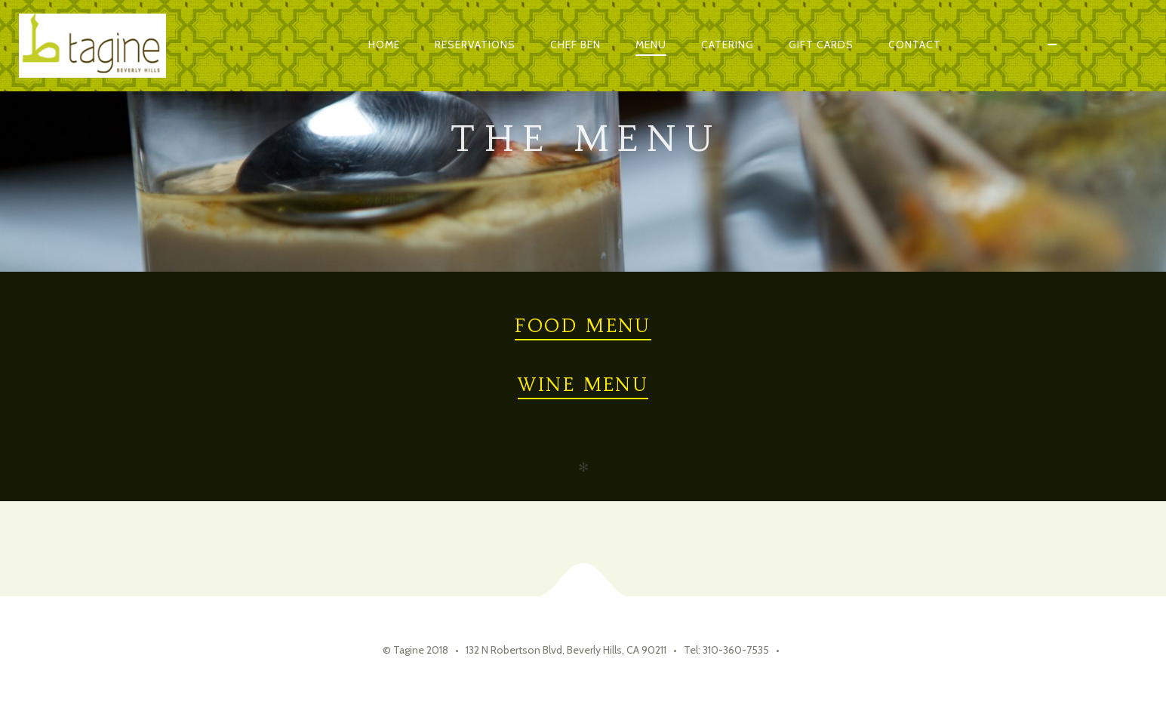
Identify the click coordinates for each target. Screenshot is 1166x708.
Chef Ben (575, 44)
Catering (727, 44)
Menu (650, 44)
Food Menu (583, 326)
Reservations (475, 44)
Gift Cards (821, 44)
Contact (914, 44)
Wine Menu (583, 385)
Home (384, 44)
